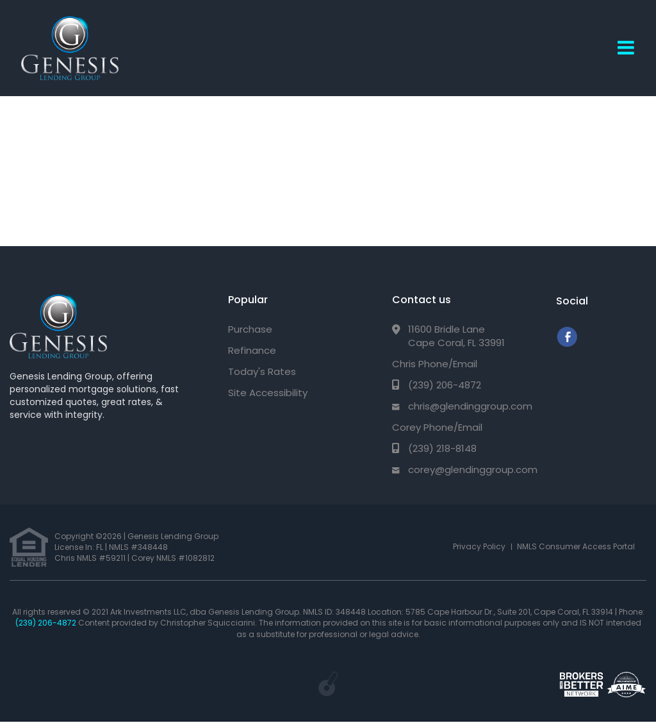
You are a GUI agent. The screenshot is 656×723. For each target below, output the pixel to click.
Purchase (250, 329)
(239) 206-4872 (444, 385)
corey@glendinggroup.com (472, 469)
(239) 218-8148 (442, 448)
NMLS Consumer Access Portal (576, 546)
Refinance (252, 350)
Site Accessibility (268, 392)
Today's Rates (262, 371)
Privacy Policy (479, 546)
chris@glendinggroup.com (470, 406)
